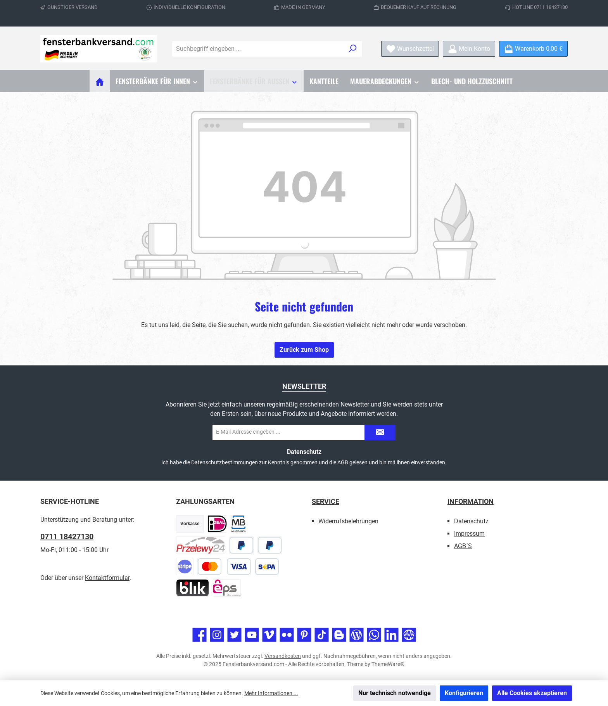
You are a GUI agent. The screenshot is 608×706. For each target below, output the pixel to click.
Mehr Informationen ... (271, 693)
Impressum (469, 533)
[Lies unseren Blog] (356, 635)
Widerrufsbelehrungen (348, 521)
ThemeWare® (387, 664)
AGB (342, 462)
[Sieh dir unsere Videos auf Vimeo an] (269, 635)
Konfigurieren (464, 693)
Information (470, 501)
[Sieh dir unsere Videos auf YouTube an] (252, 635)
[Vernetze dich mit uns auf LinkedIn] (391, 635)
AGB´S (463, 546)
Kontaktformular (107, 577)
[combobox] (258, 49)
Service (325, 501)
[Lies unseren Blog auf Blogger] (339, 635)
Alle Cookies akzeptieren (532, 693)
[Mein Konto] (469, 49)
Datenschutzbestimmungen (224, 462)
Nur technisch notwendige (394, 693)
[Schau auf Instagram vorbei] (217, 635)
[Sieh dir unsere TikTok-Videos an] (321, 635)
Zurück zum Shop (304, 349)
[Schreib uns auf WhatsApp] (374, 635)
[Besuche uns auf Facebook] (199, 635)
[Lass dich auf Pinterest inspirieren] (304, 635)
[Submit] (380, 432)
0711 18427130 (66, 536)
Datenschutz (471, 521)
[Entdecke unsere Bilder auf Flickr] (286, 635)
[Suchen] (353, 49)
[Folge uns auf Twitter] (234, 635)
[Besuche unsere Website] (409, 635)
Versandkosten (282, 656)
